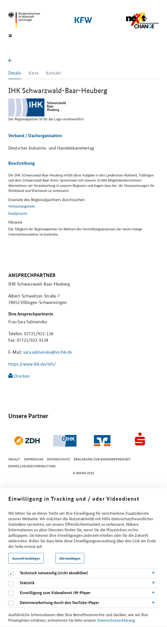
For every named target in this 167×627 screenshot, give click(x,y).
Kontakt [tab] (53, 73)
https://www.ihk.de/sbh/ (32, 364)
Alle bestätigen (69, 558)
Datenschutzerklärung (116, 620)
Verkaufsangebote (21, 206)
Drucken (19, 376)
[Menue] (10, 35)
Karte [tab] (33, 73)
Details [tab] (14, 73)
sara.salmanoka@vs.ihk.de (47, 352)
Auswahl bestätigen (26, 558)
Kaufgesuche (17, 213)
